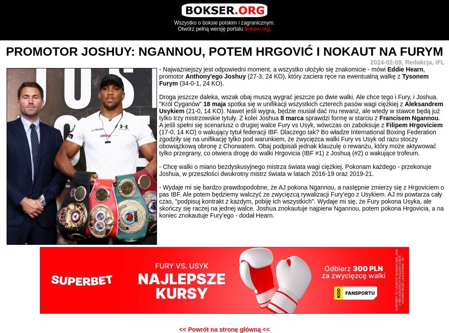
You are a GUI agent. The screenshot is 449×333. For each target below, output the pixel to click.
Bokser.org (257, 29)
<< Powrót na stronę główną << (224, 329)
